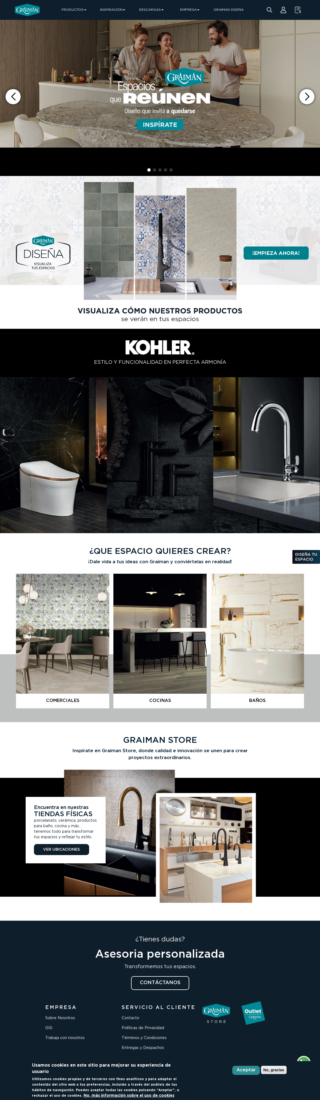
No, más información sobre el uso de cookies (129, 1095)
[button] (306, 96)
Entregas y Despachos (143, 1048)
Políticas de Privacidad (143, 1028)
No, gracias (273, 1070)
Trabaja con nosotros (65, 1038)
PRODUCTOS (74, 9)
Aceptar (246, 1070)
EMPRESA (189, 9)
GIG (48, 1028)
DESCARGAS (151, 9)
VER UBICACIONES (61, 849)
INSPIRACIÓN (112, 9)
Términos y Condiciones (144, 1038)
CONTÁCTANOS (160, 983)
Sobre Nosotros (60, 1018)
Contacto (130, 1018)
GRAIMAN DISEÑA (229, 9)
